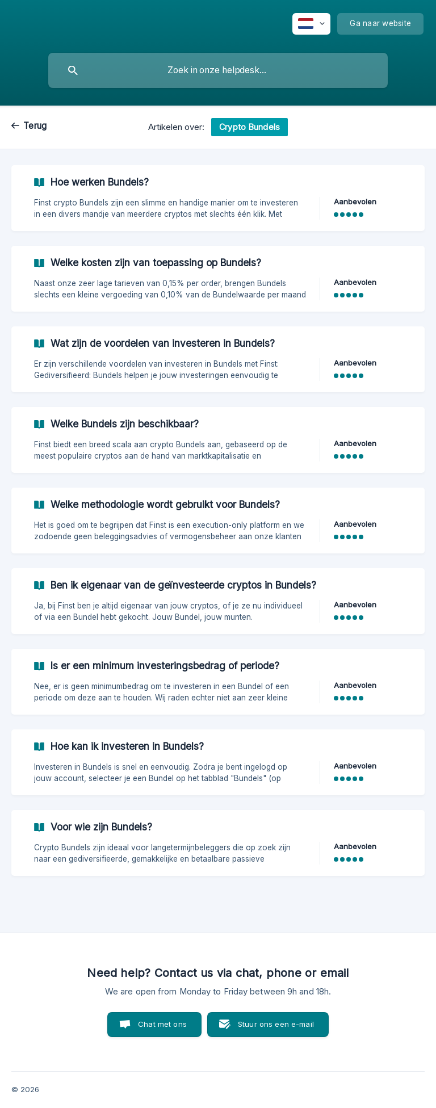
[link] (218, 198)
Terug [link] (35, 125)
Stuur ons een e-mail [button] (276, 1024)
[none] (311, 24)
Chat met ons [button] (162, 1024)
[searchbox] (218, 70)
